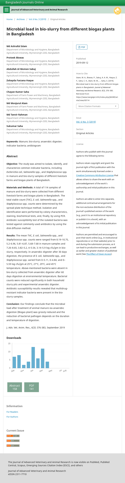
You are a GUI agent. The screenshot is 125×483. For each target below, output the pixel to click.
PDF (83, 47)
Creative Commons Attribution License (95, 175)
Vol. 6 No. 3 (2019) (37, 19)
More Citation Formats (89, 106)
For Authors (12, 416)
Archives (21, 19)
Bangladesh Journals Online (25, 2)
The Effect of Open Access (98, 253)
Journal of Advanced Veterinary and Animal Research (39, 9)
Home (10, 19)
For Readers (12, 411)
